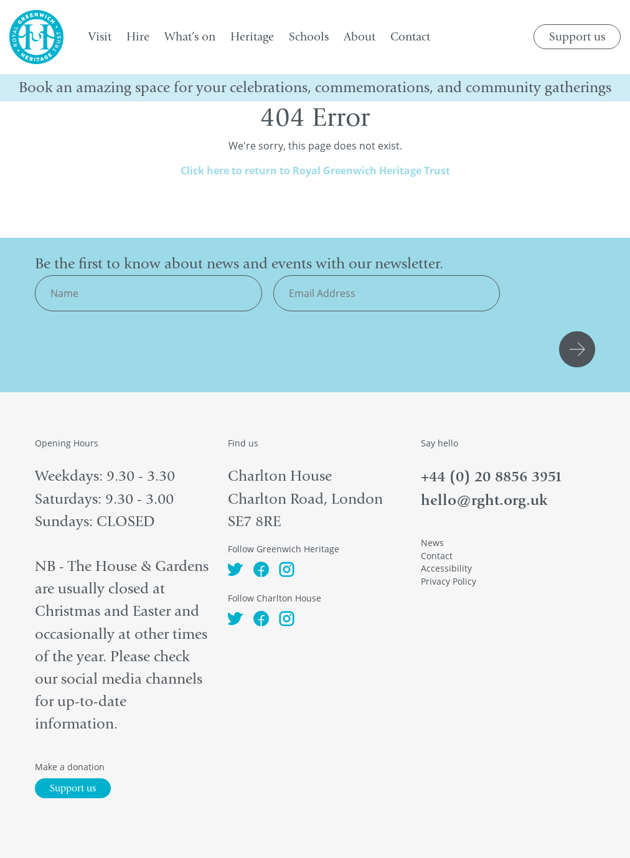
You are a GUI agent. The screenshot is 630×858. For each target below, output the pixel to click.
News (432, 543)
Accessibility (446, 568)
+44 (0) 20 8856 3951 (491, 476)
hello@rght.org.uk (484, 500)
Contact (437, 556)
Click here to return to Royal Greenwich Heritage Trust (315, 170)
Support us (577, 37)
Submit (579, 349)
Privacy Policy (448, 581)
